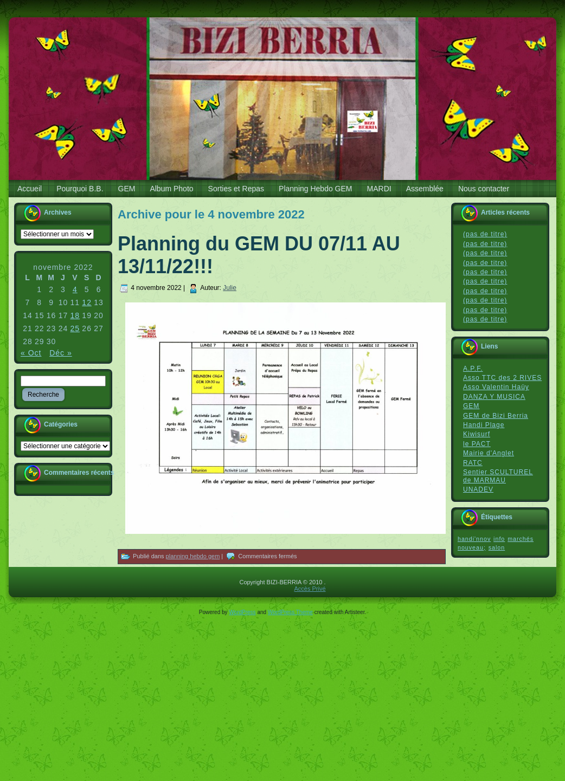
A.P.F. (473, 368)
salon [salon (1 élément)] (497, 547)
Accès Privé (309, 588)
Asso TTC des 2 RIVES (502, 378)
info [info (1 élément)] (499, 538)
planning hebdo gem (193, 556)
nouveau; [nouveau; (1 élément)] (472, 547)
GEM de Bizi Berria (495, 415)
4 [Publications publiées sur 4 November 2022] (75, 289)
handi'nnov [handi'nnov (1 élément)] (474, 538)
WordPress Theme (290, 612)
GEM (471, 406)
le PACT (477, 444)
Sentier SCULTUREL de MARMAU (498, 476)
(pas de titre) (485, 234)
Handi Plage (483, 425)
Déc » (60, 352)
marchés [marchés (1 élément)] (521, 538)
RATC (473, 463)
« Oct (31, 352)
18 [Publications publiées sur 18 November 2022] (75, 315)
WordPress (242, 612)
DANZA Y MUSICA (494, 397)
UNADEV (478, 489)
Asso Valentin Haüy (496, 387)
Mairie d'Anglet (488, 453)
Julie (229, 288)
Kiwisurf (476, 434)
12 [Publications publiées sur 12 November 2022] (87, 302)
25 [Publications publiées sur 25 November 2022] (75, 328)
